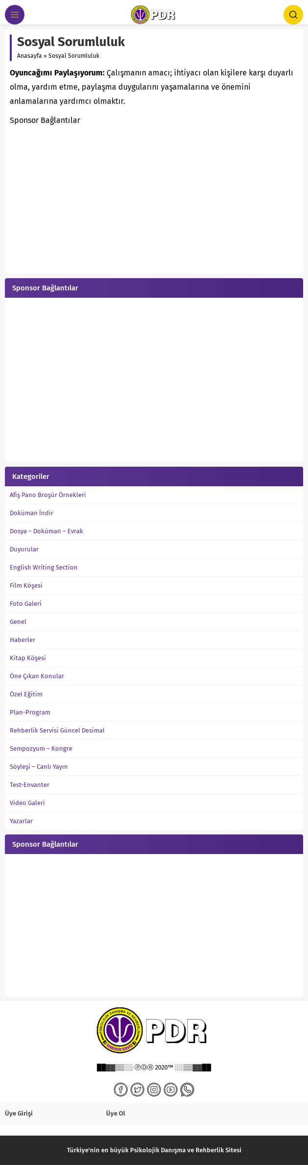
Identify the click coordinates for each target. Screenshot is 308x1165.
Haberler (22, 639)
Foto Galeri (26, 603)
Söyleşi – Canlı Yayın (39, 766)
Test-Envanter (29, 784)
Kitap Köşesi (28, 658)
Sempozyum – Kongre (41, 748)
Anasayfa (29, 55)
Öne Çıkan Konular (37, 676)
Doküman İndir (31, 513)
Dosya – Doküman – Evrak (46, 531)
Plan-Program (30, 712)
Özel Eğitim (26, 694)
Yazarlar (21, 821)
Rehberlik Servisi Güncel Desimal (57, 730)
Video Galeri (27, 803)
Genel (18, 621)
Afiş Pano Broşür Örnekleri (48, 495)
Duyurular (24, 549)
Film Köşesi (26, 585)
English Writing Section (44, 567)
